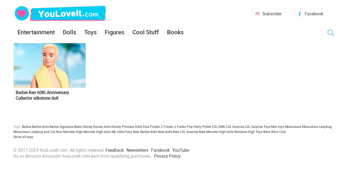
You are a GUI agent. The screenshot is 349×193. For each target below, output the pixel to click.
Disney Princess (122, 126)
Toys (90, 32)
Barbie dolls (40, 126)
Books (175, 32)
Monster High (73, 131)
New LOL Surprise (185, 131)
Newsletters (137, 150)
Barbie (26, 126)
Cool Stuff (145, 32)
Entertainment (36, 32)
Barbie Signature (62, 126)
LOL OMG (218, 126)
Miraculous (293, 126)
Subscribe (272, 14)
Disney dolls (102, 126)
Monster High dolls (97, 131)
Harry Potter (202, 126)
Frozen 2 (169, 126)
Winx (266, 131)
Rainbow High (244, 131)
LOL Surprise (235, 126)
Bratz (78, 126)
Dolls (69, 32)
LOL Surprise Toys (257, 126)
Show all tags (23, 137)
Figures (114, 32)
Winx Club (278, 131)
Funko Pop (185, 126)
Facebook (314, 14)
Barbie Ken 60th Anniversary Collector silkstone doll (42, 95)
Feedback (115, 150)
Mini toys (277, 126)
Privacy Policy (167, 156)
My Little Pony (122, 131)
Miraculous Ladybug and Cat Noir (37, 131)
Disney (87, 126)
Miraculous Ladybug (317, 126)
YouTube (180, 150)
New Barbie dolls (145, 131)
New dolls (165, 131)
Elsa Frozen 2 (153, 126)
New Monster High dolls (216, 131)
